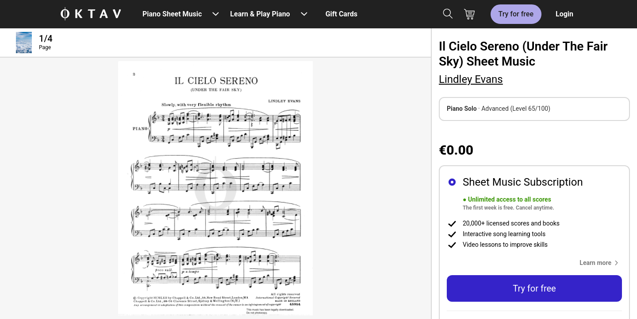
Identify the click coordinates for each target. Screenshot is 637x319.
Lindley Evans (471, 79)
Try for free (516, 14)
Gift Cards (341, 14)
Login (564, 14)
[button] (600, 262)
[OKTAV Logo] (90, 14)
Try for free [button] (534, 288)
